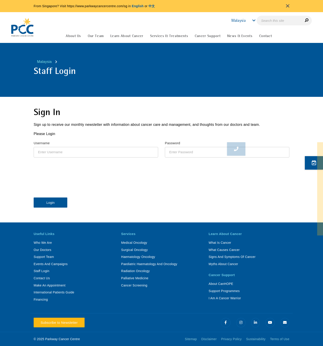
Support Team (44, 257)
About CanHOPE (221, 284)
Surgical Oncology (134, 250)
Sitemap (191, 339)
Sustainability (256, 339)
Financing (41, 299)
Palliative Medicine (134, 278)
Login (50, 202)
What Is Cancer (220, 242)
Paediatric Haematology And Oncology (149, 264)
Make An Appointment (49, 285)
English (138, 6)
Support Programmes (224, 291)
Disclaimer (209, 339)
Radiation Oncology (135, 271)
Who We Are (43, 242)
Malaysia (44, 62)
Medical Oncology (134, 242)
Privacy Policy (231, 339)
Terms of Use (279, 339)
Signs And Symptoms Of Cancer (232, 257)
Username (42, 143)
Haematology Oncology (138, 257)
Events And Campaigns (51, 264)
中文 (151, 6)
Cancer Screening (134, 285)
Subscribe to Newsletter (59, 322)
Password (172, 143)
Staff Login (41, 271)
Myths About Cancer (223, 264)
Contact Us (42, 278)
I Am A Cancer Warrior (225, 298)
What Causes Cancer (224, 250)
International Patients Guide (54, 292)
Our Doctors (42, 250)
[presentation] (68, 175)
